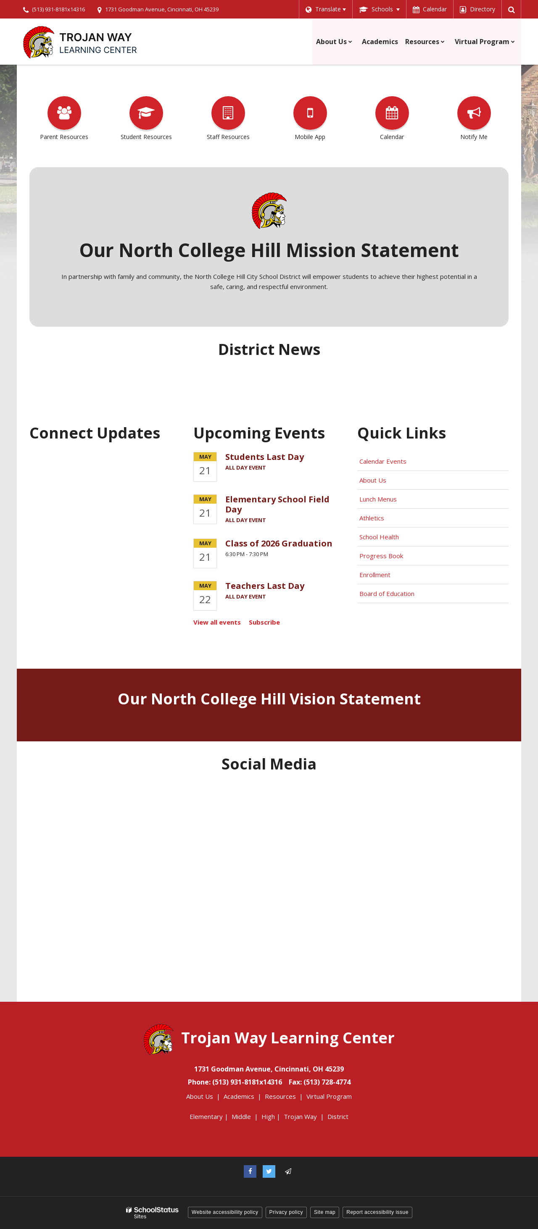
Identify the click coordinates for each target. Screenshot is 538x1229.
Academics (239, 1096)
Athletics (371, 518)
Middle (241, 1116)
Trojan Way (300, 1116)
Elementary (206, 1116)
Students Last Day (264, 456)
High (268, 1116)
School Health (379, 537)
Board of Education (387, 593)
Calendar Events (383, 461)
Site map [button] (324, 1212)
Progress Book (381, 555)
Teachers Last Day (264, 585)
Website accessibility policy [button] (225, 1212)
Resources (280, 1096)
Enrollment (374, 574)
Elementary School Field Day (277, 504)
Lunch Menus (378, 499)
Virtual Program (329, 1096)
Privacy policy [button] (286, 1212)
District (337, 1116)
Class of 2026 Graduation (278, 543)
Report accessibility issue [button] (377, 1212)
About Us (372, 480)
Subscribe (264, 622)
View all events (217, 622)
